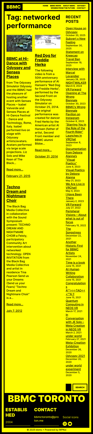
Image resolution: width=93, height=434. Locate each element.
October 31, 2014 (46, 156)
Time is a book (75, 262)
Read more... (14, 169)
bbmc (13, 7)
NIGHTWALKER (76, 82)
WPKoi (62, 429)
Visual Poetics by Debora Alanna (75, 173)
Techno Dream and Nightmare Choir (16, 194)
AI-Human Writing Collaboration (75, 273)
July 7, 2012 (14, 310)
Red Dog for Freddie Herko (45, 60)
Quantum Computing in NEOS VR (75, 304)
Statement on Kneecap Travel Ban (75, 55)
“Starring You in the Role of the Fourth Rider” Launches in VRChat (76, 132)
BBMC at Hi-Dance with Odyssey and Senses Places (18, 67)
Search (79, 387)
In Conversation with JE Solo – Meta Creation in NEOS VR (75, 322)
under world (74, 336)
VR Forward (73, 204)
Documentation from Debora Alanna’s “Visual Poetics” (76, 156)
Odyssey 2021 (75, 356)
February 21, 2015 (18, 176)
